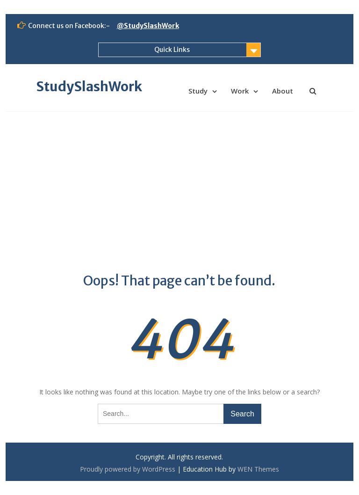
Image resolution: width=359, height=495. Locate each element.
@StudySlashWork (148, 26)
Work (240, 90)
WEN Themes (258, 469)
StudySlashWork (89, 86)
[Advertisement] (180, 182)
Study (198, 90)
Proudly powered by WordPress (127, 469)
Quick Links (172, 49)
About (282, 90)
